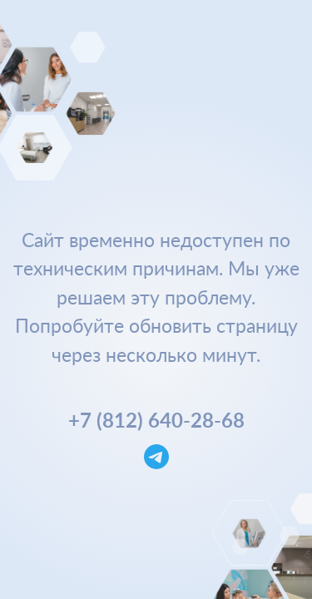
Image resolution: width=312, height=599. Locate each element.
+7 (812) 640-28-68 (156, 420)
